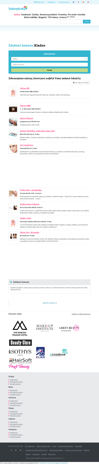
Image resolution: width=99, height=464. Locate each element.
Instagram (36, 454)
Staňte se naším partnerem (81, 314)
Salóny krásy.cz (50, 302)
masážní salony (15, 384)
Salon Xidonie (26, 118)
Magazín (42, 17)
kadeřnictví (14, 380)
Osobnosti (26, 14)
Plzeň (11, 408)
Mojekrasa (52, 454)
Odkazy (28, 454)
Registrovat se (64, 2)
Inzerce (67, 17)
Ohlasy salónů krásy (43, 446)
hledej (49, 70)
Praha (11, 376)
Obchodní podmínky (56, 450)
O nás (54, 446)
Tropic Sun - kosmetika (31, 190)
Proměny (62, 14)
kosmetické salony (16, 382)
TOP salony (53, 17)
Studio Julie (25, 218)
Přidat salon (39, 2)
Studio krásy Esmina (29, 204)
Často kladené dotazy (65, 446)
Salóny (17, 14)
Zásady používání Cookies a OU (36, 450)
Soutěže (81, 14)
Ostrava (12, 397)
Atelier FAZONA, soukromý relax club (37, 131)
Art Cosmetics (26, 145)
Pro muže (72, 14)
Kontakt (44, 454)
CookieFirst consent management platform (53, 463)
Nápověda (78, 446)
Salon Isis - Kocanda (29, 232)
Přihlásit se (51, 2)
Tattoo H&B (25, 106)
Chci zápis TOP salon (81, 83)
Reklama (87, 450)
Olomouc (13, 429)
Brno (11, 387)
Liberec (12, 419)
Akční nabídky (30, 17)
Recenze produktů (48, 14)
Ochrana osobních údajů (73, 450)
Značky (35, 14)
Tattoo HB (24, 88)
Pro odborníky (30, 446)
